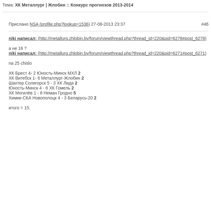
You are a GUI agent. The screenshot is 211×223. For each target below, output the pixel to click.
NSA (34, 24)
